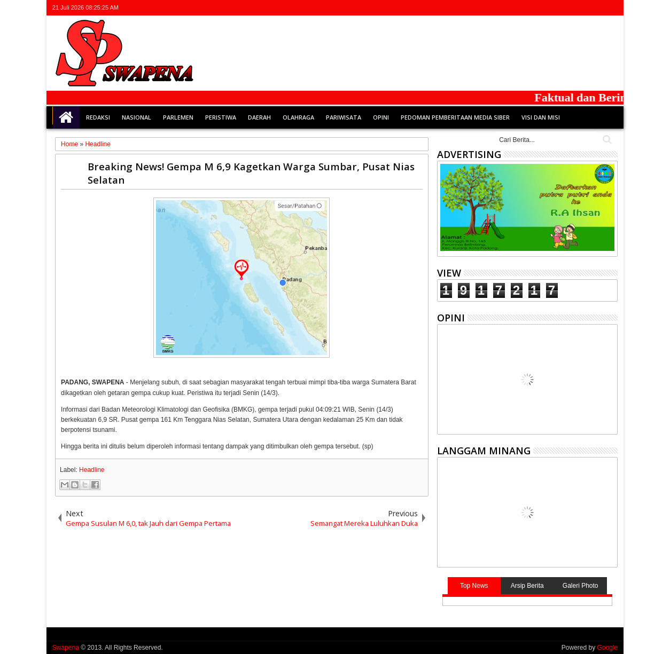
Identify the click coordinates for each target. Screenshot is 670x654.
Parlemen (178, 117)
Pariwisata (343, 117)
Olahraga (298, 117)
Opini (381, 117)
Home (66, 117)
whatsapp (611, 7)
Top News (474, 585)
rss (597, 7)
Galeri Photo (580, 585)
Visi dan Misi (540, 117)
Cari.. (606, 139)
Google (607, 647)
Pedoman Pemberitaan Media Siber (455, 117)
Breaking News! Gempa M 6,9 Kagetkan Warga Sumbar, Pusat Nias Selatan (251, 173)
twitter (555, 7)
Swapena (65, 647)
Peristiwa (220, 117)
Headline (91, 470)
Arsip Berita (527, 585)
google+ (583, 7)
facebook (569, 7)
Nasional (136, 117)
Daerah (259, 117)
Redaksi (98, 117)
